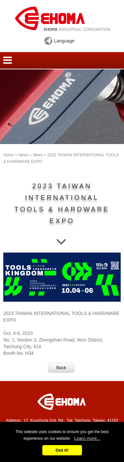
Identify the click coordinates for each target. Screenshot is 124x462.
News (23, 155)
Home (8, 155)
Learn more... (87, 438)
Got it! (62, 450)
